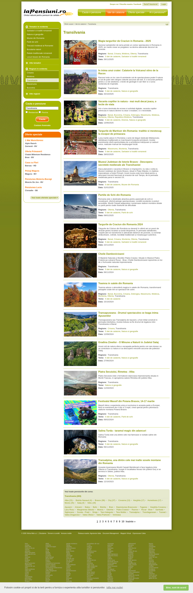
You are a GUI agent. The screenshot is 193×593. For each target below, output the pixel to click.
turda (109, 572)
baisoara (110, 548)
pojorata (110, 545)
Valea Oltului (88, 515)
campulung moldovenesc (54, 567)
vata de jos (152, 563)
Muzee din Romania (35, 38)
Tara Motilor (121, 512)
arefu (88, 581)
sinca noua (111, 560)
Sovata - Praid (83, 512)
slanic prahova (30, 569)
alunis (151, 572)
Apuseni (68, 507)
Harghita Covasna (158, 507)
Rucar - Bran (146, 510)
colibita (68, 566)
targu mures (70, 551)
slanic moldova (50, 566)
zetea (109, 567)
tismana (110, 580)
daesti (110, 575)
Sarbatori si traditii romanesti (39, 30)
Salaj (80, 503)
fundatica (152, 569)
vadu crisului (132, 564)
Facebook (137, 4)
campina (152, 574)
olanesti (151, 561)
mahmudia (49, 575)
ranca (27, 574)
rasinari (89, 548)
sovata (27, 545)
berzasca (131, 577)
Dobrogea (135, 115)
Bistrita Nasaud (84, 500)
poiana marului (50, 564)
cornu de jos (153, 575)
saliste (68, 554)
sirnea (130, 581)
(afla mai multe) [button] (114, 587)
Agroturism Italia (95, 533)
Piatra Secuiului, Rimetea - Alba (116, 371)
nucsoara (111, 543)
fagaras (110, 577)
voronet (48, 554)
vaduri (130, 549)
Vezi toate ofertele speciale (45, 198)
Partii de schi (32, 42)
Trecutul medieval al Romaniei (40, 46)
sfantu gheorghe (133, 578)
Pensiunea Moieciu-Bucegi (38, 179)
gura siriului (91, 574)
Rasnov (135, 510)
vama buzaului (112, 566)
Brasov (100, 500)
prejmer (130, 557)
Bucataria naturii (34, 49)
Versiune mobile (66, 533)
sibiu (26, 567)
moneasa (90, 575)
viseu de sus (153, 557)
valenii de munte (133, 575)
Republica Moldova (123, 117)
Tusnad (162, 512)
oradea (89, 558)
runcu (68, 572)
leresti (68, 575)
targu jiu (131, 555)
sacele (151, 548)
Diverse (125, 120)
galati (109, 549)
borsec (89, 549)
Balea (87, 507)
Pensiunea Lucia (33, 187)
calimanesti (132, 543)
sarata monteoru (71, 543)
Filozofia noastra (126, 4)
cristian (151, 566)
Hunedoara (154, 500)
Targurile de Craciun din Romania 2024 (120, 224)
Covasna (124, 500)
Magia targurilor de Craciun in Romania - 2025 (124, 41)
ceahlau (130, 566)
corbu (109, 552)
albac (26, 575)
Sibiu (91, 503)
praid (26, 558)
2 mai (88, 545)
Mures (69, 503)
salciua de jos (91, 560)
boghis (130, 567)
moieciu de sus (30, 566)
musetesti (152, 570)
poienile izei (70, 558)
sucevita (69, 581)
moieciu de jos (30, 548)
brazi (68, 563)
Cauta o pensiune (91, 12)
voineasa (90, 563)
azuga (110, 574)
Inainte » (131, 521)
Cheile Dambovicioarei (111, 254)
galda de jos (153, 578)
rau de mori (70, 560)
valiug (130, 561)
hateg (68, 545)
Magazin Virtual (126, 533)
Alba (69, 500)
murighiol (69, 561)
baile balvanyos (113, 554)
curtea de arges (51, 546)
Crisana (30, 73)
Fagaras (143, 507)
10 (123, 521)
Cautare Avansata (42, 125)
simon (110, 546)
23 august (111, 569)
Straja (94, 512)
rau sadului (152, 577)
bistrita (68, 574)
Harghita (139, 500)
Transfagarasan (149, 512)
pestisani (110, 564)
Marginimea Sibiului (85, 510)
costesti (130, 554)
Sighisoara (69, 512)
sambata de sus (30, 554)
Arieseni (78, 507)
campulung (28, 577)
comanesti (90, 552)
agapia (48, 552)
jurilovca (110, 578)
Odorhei (109, 510)
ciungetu (110, 551)
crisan (27, 572)
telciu (150, 558)
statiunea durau (113, 555)
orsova (48, 577)
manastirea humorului (53, 563)
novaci (89, 561)
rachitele (90, 580)
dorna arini (49, 558)
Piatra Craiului (122, 510)
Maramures (32, 84)
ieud (67, 580)
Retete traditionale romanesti (39, 53)
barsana (131, 545)
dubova (68, 549)
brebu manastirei (133, 572)
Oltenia (133, 53)
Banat (110, 53)
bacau (130, 546)
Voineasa (117, 515)
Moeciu (100, 510)
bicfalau (130, 552)
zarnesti (27, 557)
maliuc (130, 558)
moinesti (89, 569)
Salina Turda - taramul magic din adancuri (122, 430)
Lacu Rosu (69, 510)
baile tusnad (50, 557)
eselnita (48, 545)
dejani (89, 554)
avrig (47, 551)
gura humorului (30, 563)
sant (67, 577)
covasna (48, 555)
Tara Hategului (106, 512)
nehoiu (151, 545)
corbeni (48, 561)
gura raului (28, 580)
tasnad (48, 580)
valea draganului (51, 570)
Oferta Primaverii (33, 151)
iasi (47, 548)
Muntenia (102, 117)
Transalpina (134, 512)
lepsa (68, 552)
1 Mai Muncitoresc (34, 140)
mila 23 (68, 557)
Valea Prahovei (103, 515)
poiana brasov (71, 548)
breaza (27, 581)
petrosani (28, 578)
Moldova (30, 76)
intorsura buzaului (93, 578)
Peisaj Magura (32, 171)
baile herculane (30, 552)
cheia (47, 549)
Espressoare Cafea (139, 533)
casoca (89, 555)
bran (26, 543)
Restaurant (32, 112)
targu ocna (90, 564)
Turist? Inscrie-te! (151, 4)
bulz (129, 569)
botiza (48, 560)
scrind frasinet (153, 567)
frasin (47, 581)
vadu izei (28, 570)
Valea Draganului (72, 515)
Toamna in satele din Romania (115, 283)
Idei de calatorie (116, 12)
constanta (152, 546)
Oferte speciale (136, 12)
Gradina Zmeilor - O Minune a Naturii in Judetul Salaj (128, 342)
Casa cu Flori (31, 162)
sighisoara (28, 564)
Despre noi (114, 4)
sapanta (69, 546)
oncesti (151, 560)
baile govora (132, 560)
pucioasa (152, 549)
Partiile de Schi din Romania (114, 195)
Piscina (43, 112)
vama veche (112, 570)
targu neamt (91, 572)
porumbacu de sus (93, 543)
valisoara (152, 552)
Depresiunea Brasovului (126, 507)
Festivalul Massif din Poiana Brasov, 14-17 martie (126, 401)
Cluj (111, 500)
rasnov (27, 549)
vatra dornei (132, 548)
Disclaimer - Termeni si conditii (49, 533)
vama (26, 561)
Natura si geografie (35, 34)
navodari (110, 581)
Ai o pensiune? (157, 12)
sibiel (47, 543)
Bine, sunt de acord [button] (176, 587)
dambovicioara (71, 570)
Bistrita (103, 507)
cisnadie (131, 574)
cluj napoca (49, 569)
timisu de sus (132, 551)
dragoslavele (153, 564)
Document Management (111, 533)
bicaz (88, 557)
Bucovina (31, 88)
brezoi (151, 543)
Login (163, 4)
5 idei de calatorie (112, 56)
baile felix (28, 546)
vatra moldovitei (92, 566)
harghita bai (132, 563)
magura (89, 546)
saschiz (89, 570)
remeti (48, 574)
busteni (48, 572)
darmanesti (132, 570)
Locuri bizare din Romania (38, 57)
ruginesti (131, 580)
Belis (95, 507)
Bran (111, 507)
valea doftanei (71, 564)
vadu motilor (91, 567)
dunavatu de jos (113, 561)
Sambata (159, 510)
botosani (69, 578)
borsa (47, 578)
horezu (68, 569)
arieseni (27, 551)
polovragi (69, 555)
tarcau (89, 577)
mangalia (152, 555)
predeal (27, 560)
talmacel (151, 551)
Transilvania (32, 80)
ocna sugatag (112, 563)
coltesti (110, 558)
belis (26, 555)
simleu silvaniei (154, 554)
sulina (68, 567)
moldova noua (91, 551)
